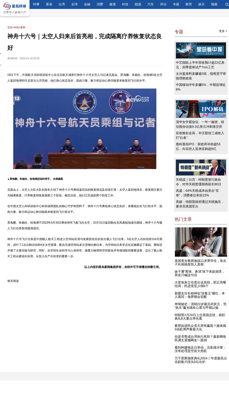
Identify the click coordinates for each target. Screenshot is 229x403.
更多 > (223, 31)
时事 (36, 4)
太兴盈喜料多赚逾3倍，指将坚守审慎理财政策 (201, 76)
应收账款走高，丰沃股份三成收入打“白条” (200, 135)
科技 (125, 4)
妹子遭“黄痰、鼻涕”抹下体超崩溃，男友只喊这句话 (200, 273)
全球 (74, 4)
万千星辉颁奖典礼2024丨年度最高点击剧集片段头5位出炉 (201, 360)
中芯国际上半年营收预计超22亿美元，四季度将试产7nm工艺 (200, 65)
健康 (112, 4)
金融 (87, 4)
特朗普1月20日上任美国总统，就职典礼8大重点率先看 (200, 316)
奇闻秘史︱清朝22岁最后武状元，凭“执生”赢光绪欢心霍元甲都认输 (200, 305)
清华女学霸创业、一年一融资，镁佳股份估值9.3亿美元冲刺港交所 (200, 124)
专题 (176, 4)
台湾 (62, 4)
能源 (138, 4)
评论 (163, 4)
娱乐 (201, 4)
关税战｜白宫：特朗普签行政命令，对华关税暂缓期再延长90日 (198, 182)
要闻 (22, 27)
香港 (49, 4)
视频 (214, 4)
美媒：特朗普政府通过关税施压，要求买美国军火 (200, 204)
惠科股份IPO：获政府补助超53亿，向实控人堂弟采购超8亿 (198, 146)
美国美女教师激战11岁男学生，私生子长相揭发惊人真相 (200, 262)
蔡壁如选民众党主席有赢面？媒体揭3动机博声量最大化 (200, 327)
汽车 (150, 4)
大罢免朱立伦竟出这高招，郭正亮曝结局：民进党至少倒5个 (200, 284)
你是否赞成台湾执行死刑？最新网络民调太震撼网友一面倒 (200, 338)
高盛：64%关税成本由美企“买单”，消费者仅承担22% (197, 193)
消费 (100, 4)
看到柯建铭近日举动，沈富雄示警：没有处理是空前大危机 (200, 349)
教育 (189, 4)
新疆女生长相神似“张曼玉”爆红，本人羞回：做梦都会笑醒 (200, 295)
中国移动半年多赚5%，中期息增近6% (201, 87)
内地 (16, 27)
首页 (9, 27)
